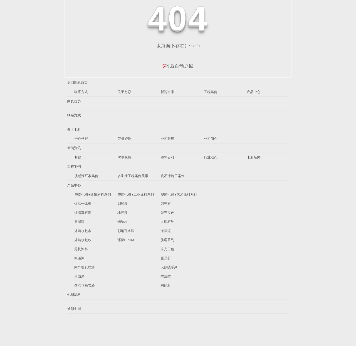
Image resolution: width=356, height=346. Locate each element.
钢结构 (122, 222)
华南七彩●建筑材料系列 (92, 194)
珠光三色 (167, 249)
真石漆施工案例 (173, 176)
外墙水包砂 (82, 240)
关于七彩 (124, 92)
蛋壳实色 (167, 213)
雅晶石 (166, 258)
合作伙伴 (81, 139)
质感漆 (79, 222)
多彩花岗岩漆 (84, 285)
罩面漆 (79, 276)
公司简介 (211, 139)
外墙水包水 (82, 231)
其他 (77, 157)
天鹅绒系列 (169, 267)
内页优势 (74, 101)
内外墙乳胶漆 (84, 267)
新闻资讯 (167, 92)
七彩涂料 (74, 295)
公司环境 (167, 139)
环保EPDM (125, 240)
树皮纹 (166, 276)
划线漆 (122, 203)
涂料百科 (167, 157)
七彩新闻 (254, 157)
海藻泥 (166, 231)
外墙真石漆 (82, 213)
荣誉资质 (124, 139)
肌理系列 (167, 240)
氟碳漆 (79, 258)
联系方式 (81, 92)
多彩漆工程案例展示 (133, 176)
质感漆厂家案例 (86, 176)
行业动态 (211, 157)
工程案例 (210, 92)
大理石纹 (167, 222)
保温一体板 (82, 203)
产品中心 (253, 92)
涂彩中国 (74, 309)
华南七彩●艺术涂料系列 (179, 194)
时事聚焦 (124, 157)
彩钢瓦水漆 (125, 231)
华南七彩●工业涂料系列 (136, 194)
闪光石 (166, 203)
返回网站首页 (77, 82)
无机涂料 (81, 249)
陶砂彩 (166, 285)
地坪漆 (122, 213)
